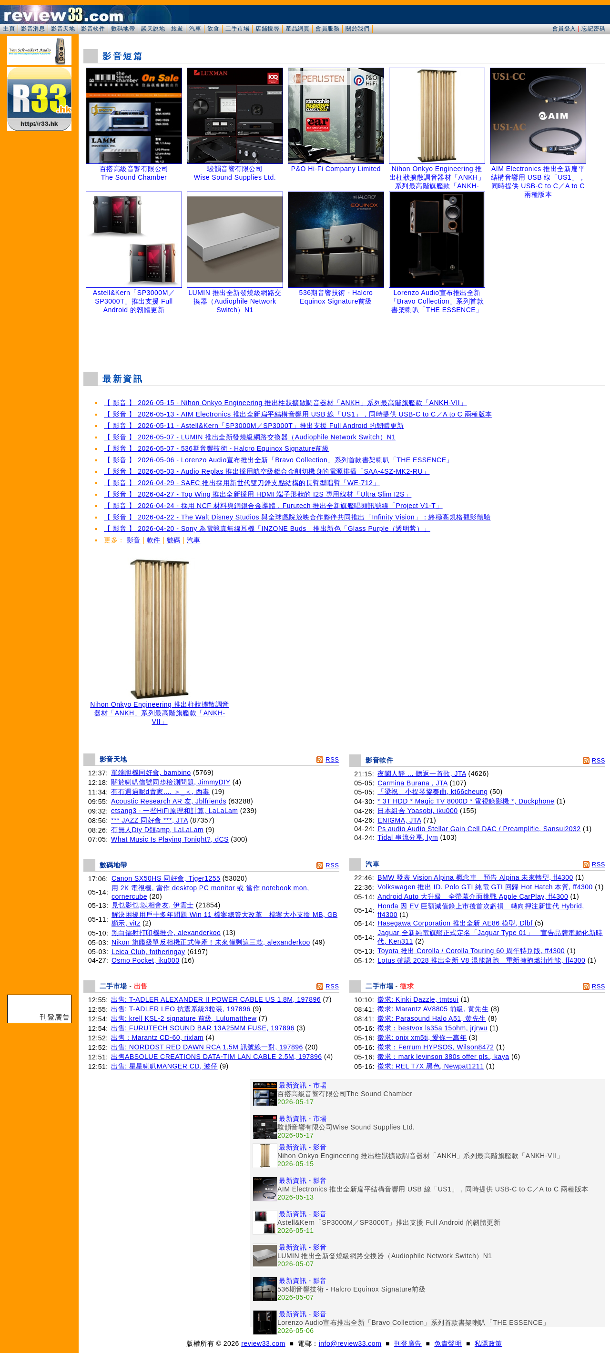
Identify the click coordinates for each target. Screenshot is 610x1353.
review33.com (263, 1343)
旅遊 (177, 28)
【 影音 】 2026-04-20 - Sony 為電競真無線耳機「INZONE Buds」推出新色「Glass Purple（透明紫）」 (267, 528)
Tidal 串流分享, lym (407, 837)
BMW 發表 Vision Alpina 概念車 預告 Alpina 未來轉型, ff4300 (475, 877)
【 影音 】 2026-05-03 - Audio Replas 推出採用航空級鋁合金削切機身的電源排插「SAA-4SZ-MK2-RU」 (267, 471)
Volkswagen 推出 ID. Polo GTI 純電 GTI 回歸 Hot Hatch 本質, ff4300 (485, 887)
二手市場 (237, 28)
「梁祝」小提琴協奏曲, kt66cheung (432, 791)
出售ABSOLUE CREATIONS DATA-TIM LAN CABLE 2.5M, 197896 (216, 1056)
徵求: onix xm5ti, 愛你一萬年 (422, 1037)
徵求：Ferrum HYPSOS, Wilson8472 (435, 1047)
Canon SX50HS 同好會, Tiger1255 (166, 878)
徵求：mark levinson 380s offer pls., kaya (443, 1056)
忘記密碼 (593, 28)
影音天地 (63, 28)
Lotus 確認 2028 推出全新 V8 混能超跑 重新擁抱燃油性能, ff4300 (481, 960)
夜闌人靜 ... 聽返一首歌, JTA (421, 773)
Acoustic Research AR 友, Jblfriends (168, 801)
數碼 (174, 540)
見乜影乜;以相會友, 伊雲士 (153, 905)
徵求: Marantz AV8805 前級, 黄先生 (432, 1009)
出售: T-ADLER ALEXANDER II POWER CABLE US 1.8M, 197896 (216, 999)
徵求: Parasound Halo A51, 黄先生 (431, 1018)
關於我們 (357, 28)
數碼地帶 (123, 28)
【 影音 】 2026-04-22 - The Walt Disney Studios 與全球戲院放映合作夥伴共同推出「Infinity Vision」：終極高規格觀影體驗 (297, 517)
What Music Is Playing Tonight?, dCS (170, 839)
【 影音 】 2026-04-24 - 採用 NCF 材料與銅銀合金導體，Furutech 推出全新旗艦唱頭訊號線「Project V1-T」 (273, 505)
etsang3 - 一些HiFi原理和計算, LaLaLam (174, 810)
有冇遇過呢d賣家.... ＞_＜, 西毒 (160, 791)
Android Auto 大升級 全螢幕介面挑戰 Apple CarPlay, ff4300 (472, 896)
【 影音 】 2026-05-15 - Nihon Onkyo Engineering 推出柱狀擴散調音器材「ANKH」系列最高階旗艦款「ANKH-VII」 (285, 403)
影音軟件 (93, 28)
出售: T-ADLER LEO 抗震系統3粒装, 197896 (180, 1009)
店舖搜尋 (267, 28)
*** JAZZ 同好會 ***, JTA (149, 820)
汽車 (195, 28)
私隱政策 (488, 1343)
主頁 (9, 28)
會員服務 (327, 28)
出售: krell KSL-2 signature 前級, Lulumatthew (183, 1018)
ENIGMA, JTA (399, 820)
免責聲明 (448, 1343)
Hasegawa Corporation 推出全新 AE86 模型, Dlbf (456, 923)
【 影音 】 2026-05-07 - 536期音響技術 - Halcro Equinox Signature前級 (216, 448)
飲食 (213, 28)
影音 (134, 540)
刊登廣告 (408, 1343)
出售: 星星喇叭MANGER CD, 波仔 (164, 1066)
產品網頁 (297, 28)
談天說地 (153, 28)
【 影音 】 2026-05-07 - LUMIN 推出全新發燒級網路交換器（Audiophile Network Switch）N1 (250, 437)
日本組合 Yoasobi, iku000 (417, 810)
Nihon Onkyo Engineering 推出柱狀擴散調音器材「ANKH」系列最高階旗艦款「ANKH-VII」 (159, 709)
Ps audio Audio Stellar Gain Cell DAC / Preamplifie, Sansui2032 (478, 829)
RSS (332, 759)
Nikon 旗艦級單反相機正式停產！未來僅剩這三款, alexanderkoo (211, 942)
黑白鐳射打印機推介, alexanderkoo (166, 932)
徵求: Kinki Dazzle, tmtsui (417, 999)
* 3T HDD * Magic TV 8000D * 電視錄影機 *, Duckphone (465, 801)
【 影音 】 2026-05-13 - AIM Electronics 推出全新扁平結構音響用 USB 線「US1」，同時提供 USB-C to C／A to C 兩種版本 (298, 414)
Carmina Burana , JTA (412, 783)
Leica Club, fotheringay (148, 952)
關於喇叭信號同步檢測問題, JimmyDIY (170, 782)
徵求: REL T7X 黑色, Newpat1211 (430, 1066)
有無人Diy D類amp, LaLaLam (157, 830)
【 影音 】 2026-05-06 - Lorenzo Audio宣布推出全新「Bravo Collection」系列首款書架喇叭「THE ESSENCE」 (278, 460)
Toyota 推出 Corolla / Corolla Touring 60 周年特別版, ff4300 (471, 951)
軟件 (154, 540)
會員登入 (564, 28)
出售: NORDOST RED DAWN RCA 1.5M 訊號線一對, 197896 (207, 1047)
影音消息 (33, 28)
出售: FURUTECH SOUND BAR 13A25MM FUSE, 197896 (203, 1028)
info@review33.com (350, 1343)
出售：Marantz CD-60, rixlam (157, 1037)
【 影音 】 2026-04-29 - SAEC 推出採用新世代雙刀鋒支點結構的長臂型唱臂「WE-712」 (242, 483)
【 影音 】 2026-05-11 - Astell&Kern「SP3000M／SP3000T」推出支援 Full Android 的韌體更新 (254, 425)
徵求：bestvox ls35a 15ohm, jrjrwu (432, 1028)
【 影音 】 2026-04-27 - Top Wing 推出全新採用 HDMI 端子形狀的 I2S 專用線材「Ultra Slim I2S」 (257, 494)
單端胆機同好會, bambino (151, 772)
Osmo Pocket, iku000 (146, 960)
